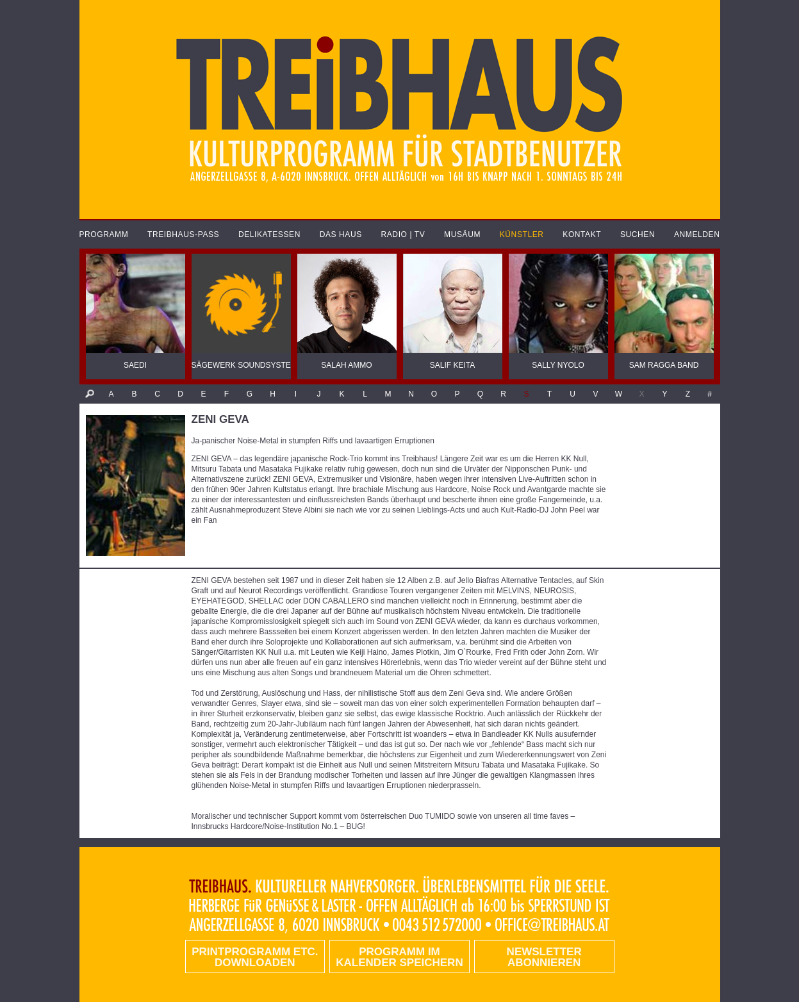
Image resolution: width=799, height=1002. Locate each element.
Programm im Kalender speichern (399, 957)
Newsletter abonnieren (544, 957)
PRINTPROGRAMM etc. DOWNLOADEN (255, 957)
